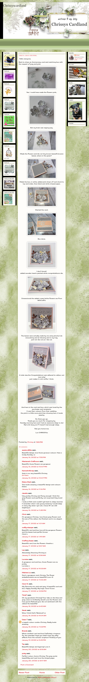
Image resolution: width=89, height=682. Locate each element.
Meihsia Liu (26, 572)
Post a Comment (27, 665)
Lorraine (25, 559)
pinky (24, 653)
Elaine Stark (26, 482)
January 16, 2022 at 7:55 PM (34, 457)
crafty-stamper (27, 527)
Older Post (60, 672)
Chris (24, 514)
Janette (25, 493)
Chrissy (77, 55)
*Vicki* (24, 595)
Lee (23, 550)
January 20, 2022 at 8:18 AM (34, 649)
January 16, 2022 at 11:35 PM (34, 510)
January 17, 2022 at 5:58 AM (34, 555)
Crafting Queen (28, 541)
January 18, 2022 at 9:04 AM (34, 615)
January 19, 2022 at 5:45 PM (34, 640)
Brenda (24, 631)
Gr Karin (25, 475)
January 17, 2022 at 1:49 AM (33, 537)
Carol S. (25, 584)
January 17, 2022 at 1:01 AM (33, 523)
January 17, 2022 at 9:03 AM (34, 568)
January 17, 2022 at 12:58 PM (34, 591)
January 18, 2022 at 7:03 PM (34, 627)
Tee (23, 644)
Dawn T (24, 619)
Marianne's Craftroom (30, 461)
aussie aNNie (27, 450)
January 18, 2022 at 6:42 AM (34, 606)
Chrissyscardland (14, 5)
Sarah (24, 610)
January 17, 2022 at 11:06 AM (34, 580)
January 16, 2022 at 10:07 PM (34, 467)
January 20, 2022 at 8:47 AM (34, 661)
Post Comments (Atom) (47, 677)
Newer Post (24, 672)
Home (42, 672)
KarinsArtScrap (28, 471)
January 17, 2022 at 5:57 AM (34, 546)
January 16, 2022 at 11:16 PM (34, 489)
